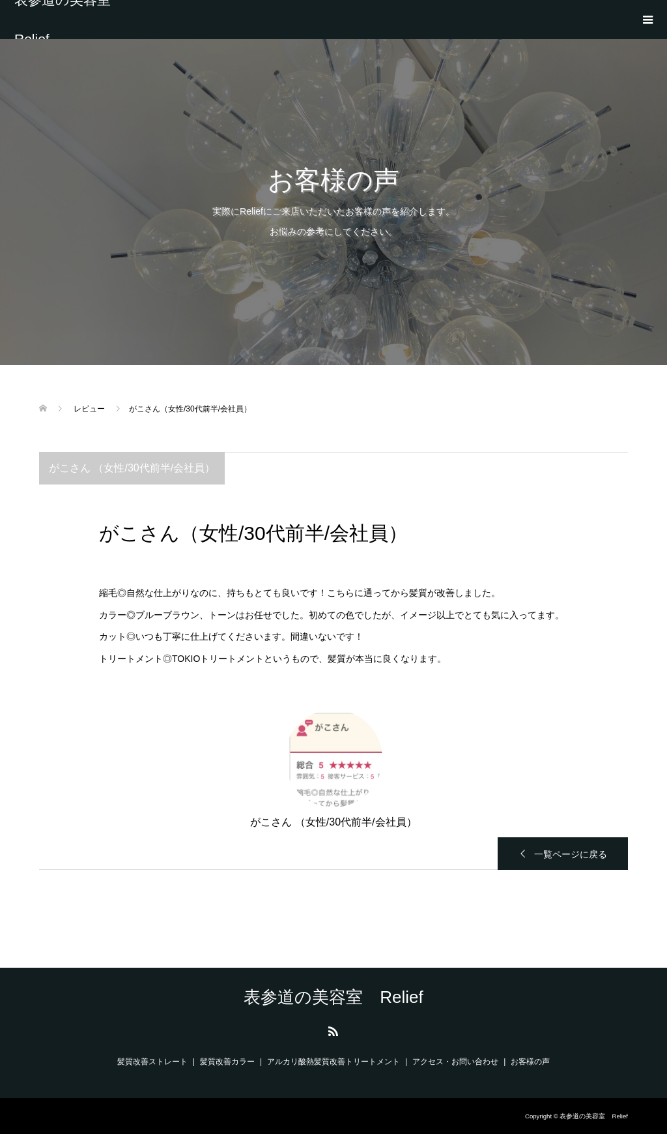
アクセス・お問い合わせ (455, 1061)
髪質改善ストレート (152, 1061)
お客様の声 (530, 1061)
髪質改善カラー (227, 1061)
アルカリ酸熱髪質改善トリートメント (333, 1061)
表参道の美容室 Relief (69, 19)
